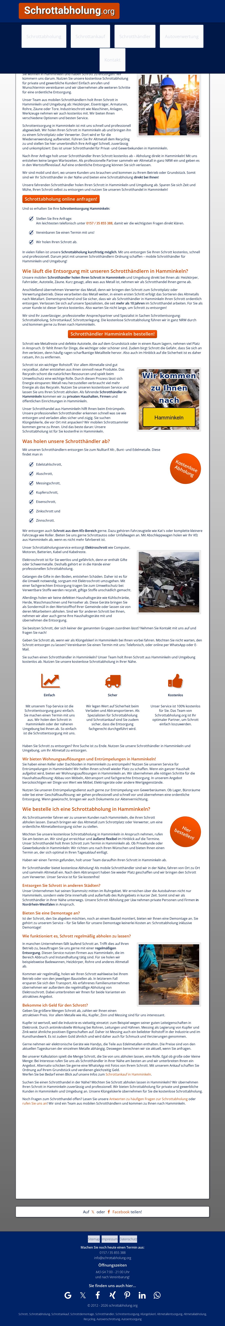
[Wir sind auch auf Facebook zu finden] (100, 1297)
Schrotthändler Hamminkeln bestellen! (113, 334)
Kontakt (188, 29)
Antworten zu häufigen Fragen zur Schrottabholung (148, 1099)
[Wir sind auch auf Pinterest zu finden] (124, 1297)
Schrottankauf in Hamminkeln (128, 1074)
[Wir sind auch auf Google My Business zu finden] (76, 1297)
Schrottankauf (82, 29)
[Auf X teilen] (93, 1211)
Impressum (110, 1239)
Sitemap (88, 1239)
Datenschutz (134, 1239)
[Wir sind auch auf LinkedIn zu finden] (136, 1297)
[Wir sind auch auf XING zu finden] (112, 1297)
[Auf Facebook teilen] (118, 1211)
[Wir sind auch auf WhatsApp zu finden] (148, 1297)
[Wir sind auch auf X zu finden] (88, 1297)
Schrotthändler (118, 29)
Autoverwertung (156, 29)
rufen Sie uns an (34, 1103)
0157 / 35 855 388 (189, 14)
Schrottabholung (45, 29)
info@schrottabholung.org (112, 1258)
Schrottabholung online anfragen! (61, 199)
